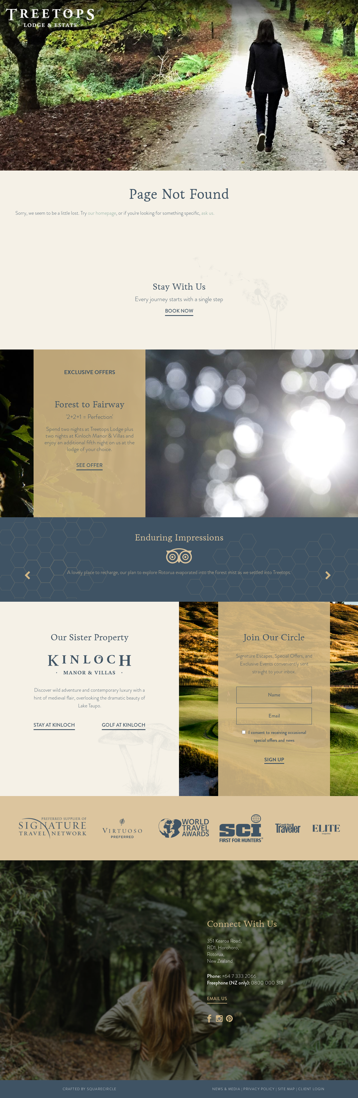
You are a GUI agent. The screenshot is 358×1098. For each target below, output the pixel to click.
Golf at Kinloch (123, 725)
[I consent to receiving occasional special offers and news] (244, 732)
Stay (83, 34)
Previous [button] (27, 576)
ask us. (208, 213)
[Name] (274, 695)
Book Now (179, 311)
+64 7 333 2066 (238, 976)
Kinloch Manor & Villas (303, 34)
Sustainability (206, 34)
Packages (54, 34)
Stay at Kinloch (54, 725)
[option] (179, 433)
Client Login (311, 1089)
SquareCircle (101, 1089)
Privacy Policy (259, 1089)
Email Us (217, 998)
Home (24, 34)
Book (331, 18)
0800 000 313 (267, 982)
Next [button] (328, 576)
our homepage (102, 213)
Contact (247, 34)
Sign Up (274, 759)
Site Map (286, 1089)
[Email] (274, 716)
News (169, 34)
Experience (136, 34)
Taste (104, 34)
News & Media (226, 1089)
